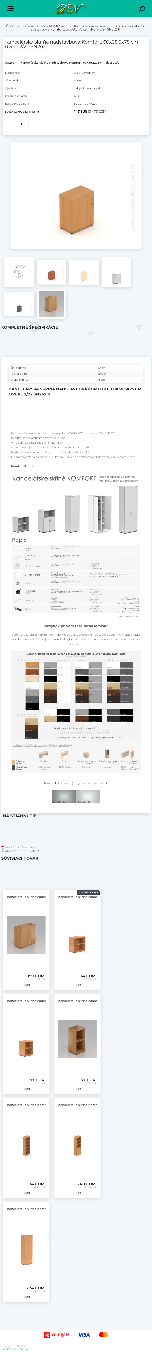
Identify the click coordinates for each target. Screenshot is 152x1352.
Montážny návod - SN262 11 (21, 847)
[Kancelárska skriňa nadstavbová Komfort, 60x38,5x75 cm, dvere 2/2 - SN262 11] (76, 143)
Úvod (10, 26)
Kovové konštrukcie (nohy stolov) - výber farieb (76, 783)
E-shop (11, 8)
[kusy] (23, 124)
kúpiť (9, 124)
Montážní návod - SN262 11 (21, 851)
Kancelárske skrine (89, 26)
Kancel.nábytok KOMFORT (44, 26)
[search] (142, 9)
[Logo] (70, 8)
